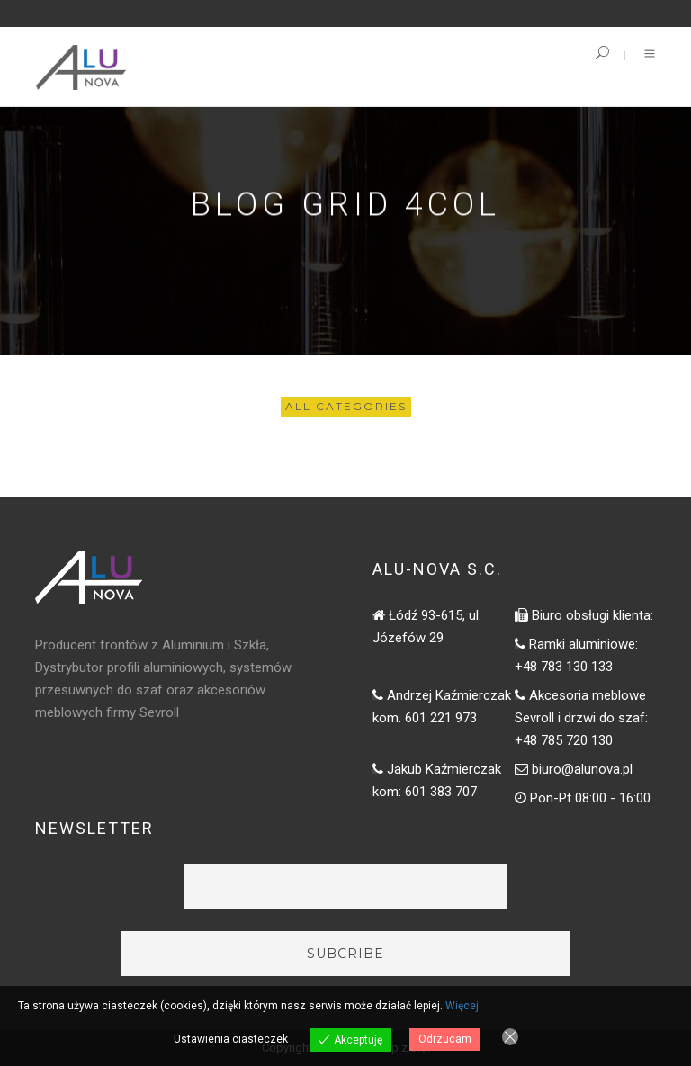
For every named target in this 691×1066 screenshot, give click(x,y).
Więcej (462, 1005)
